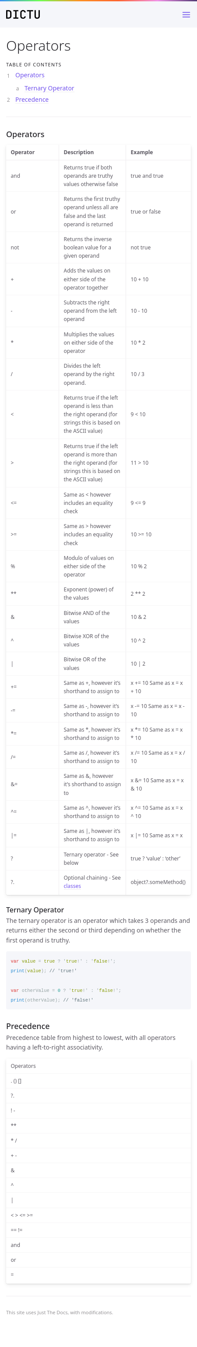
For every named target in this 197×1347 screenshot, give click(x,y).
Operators (30, 75)
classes (72, 886)
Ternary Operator (49, 88)
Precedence (32, 99)
